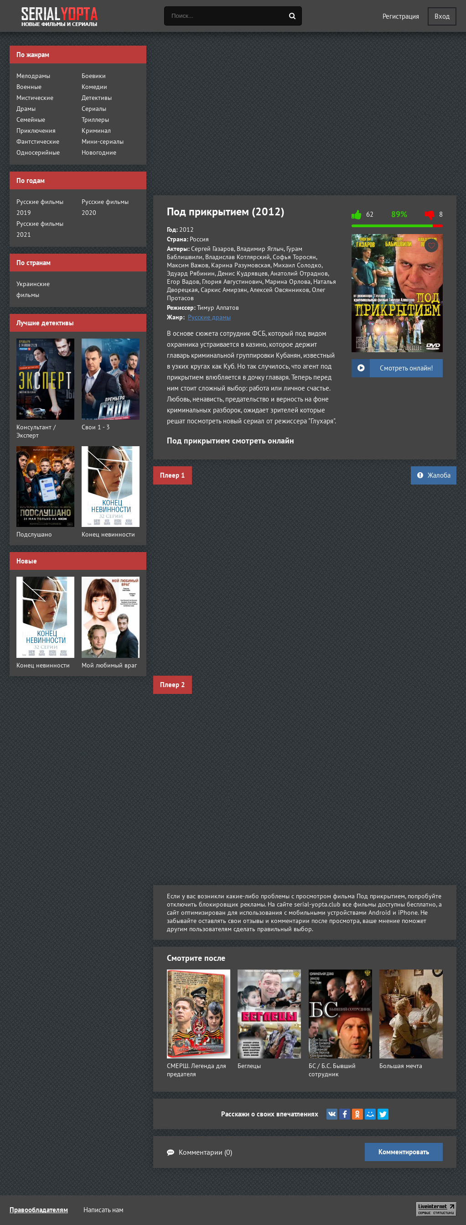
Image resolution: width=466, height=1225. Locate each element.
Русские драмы (209, 317)
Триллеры (95, 119)
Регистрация (401, 16)
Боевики (94, 76)
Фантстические (37, 141)
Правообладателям (39, 1209)
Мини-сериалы (103, 141)
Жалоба (433, 475)
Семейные (30, 119)
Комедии (94, 87)
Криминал (96, 130)
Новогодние (99, 152)
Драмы (26, 108)
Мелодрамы (33, 76)
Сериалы (94, 108)
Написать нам (103, 1209)
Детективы (97, 98)
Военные (28, 87)
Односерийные (38, 152)
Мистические (34, 98)
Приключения (36, 130)
